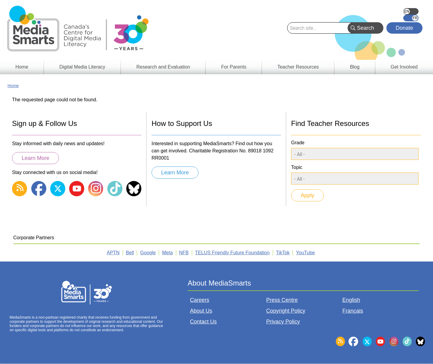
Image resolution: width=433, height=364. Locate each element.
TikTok (283, 252)
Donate (404, 28)
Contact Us (203, 322)
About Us (201, 311)
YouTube (305, 252)
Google (148, 252)
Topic (296, 167)
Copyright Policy (285, 311)
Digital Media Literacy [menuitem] (82, 66)
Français (411, 18)
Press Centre (282, 300)
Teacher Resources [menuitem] (298, 66)
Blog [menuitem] (355, 66)
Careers (199, 300)
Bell (130, 252)
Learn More (35, 158)
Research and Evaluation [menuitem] (163, 66)
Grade (297, 142)
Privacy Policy (283, 322)
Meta (167, 252)
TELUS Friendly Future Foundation (232, 252)
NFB (184, 252)
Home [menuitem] (21, 66)
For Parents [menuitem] (234, 66)
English (411, 11)
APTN (113, 252)
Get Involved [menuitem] (404, 66)
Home (13, 85)
